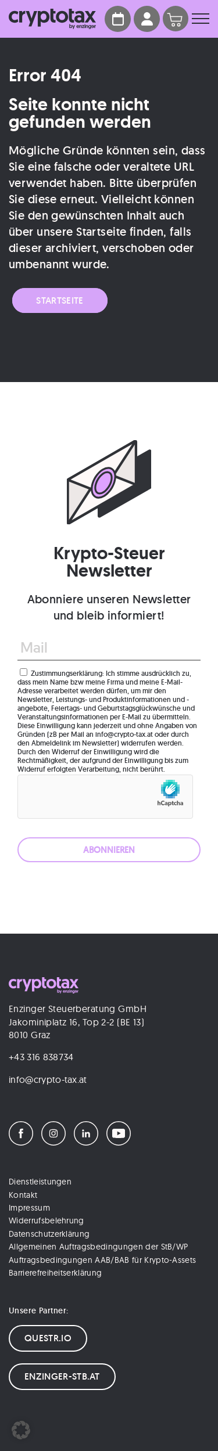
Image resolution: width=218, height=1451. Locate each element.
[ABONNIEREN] (109, 849)
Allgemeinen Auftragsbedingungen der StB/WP (98, 1246)
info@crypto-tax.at (48, 1079)
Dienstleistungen (40, 1181)
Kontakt (23, 1195)
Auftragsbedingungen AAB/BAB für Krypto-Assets (102, 1260)
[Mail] (109, 648)
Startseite (59, 300)
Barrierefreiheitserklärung (55, 1273)
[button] (21, 1430)
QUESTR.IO (48, 1338)
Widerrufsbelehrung (46, 1220)
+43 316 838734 (41, 1057)
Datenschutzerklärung (49, 1234)
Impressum (29, 1207)
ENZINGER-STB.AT (62, 1376)
